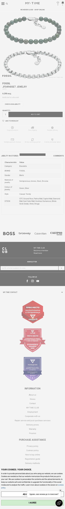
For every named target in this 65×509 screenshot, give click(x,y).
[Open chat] (59, 503)
